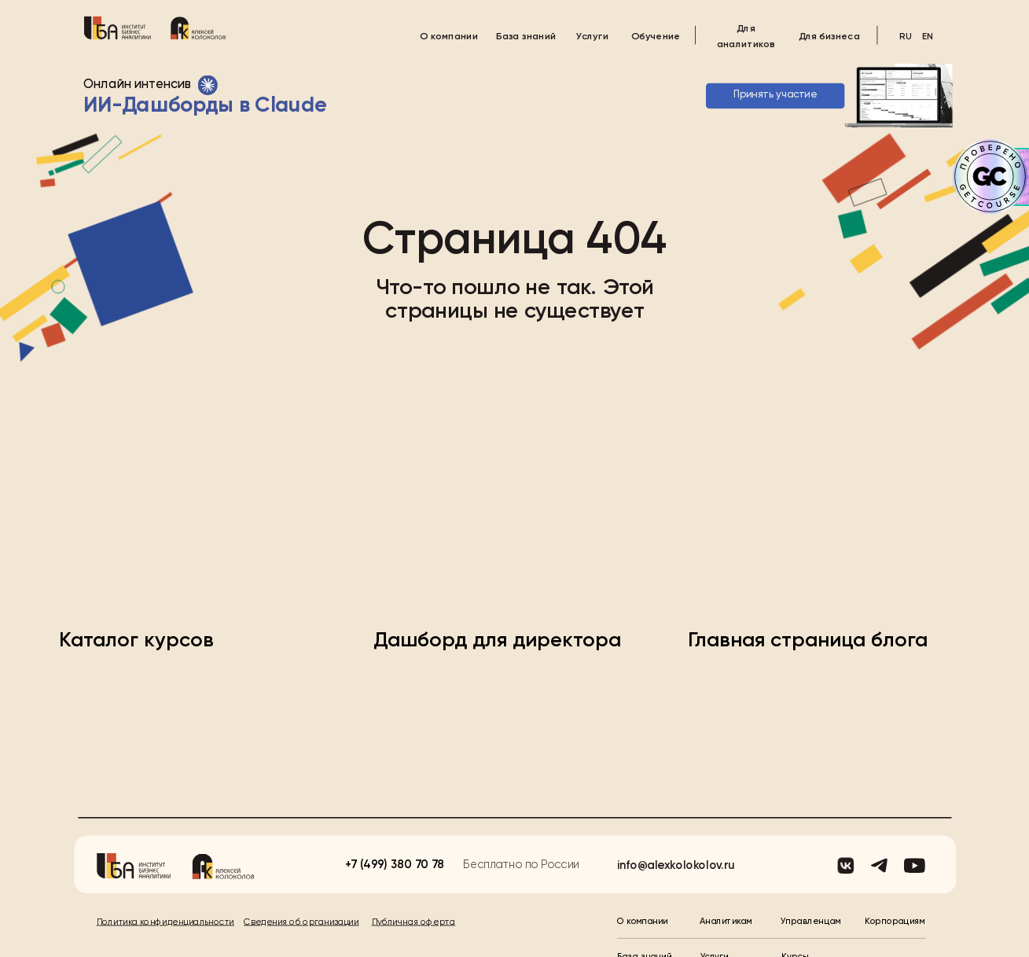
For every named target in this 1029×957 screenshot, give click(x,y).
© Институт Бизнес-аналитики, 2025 (176, 937)
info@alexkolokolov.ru (676, 828)
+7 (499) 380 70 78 (395, 827)
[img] (116, 27)
